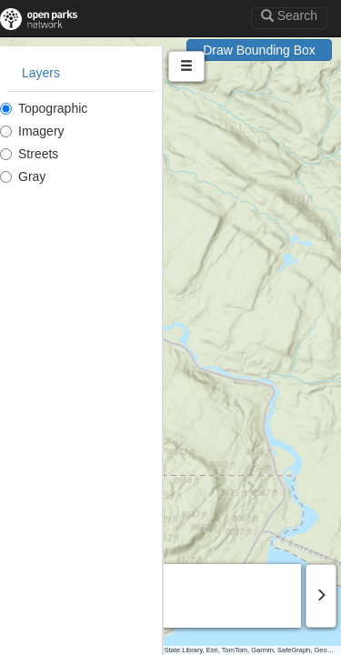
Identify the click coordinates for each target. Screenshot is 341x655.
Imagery (32, 131)
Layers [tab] (41, 73)
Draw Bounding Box (259, 50)
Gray (22, 176)
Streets (29, 153)
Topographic (43, 108)
